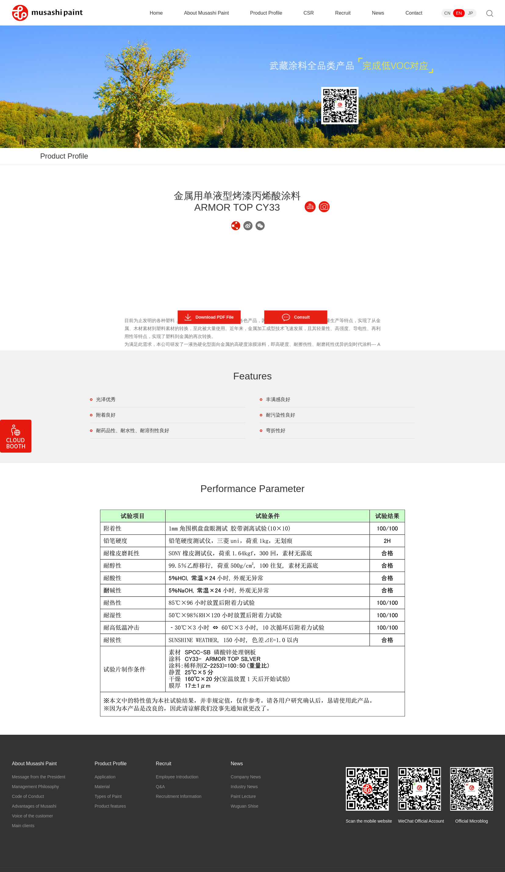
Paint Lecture (243, 796)
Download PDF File (209, 317)
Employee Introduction (177, 776)
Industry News (244, 786)
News (378, 13)
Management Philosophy (35, 786)
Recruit (343, 13)
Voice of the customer (32, 815)
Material (351, 156)
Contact (414, 13)
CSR (308, 13)
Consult (296, 317)
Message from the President (38, 776)
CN (447, 13)
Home (156, 13)
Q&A (160, 786)
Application (318, 156)
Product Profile (266, 13)
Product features (436, 156)
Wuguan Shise (245, 806)
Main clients (23, 825)
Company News (246, 776)
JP (470, 13)
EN (459, 13)
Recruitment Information (178, 796)
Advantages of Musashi (34, 806)
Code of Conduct (28, 796)
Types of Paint (389, 156)
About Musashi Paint (206, 13)
